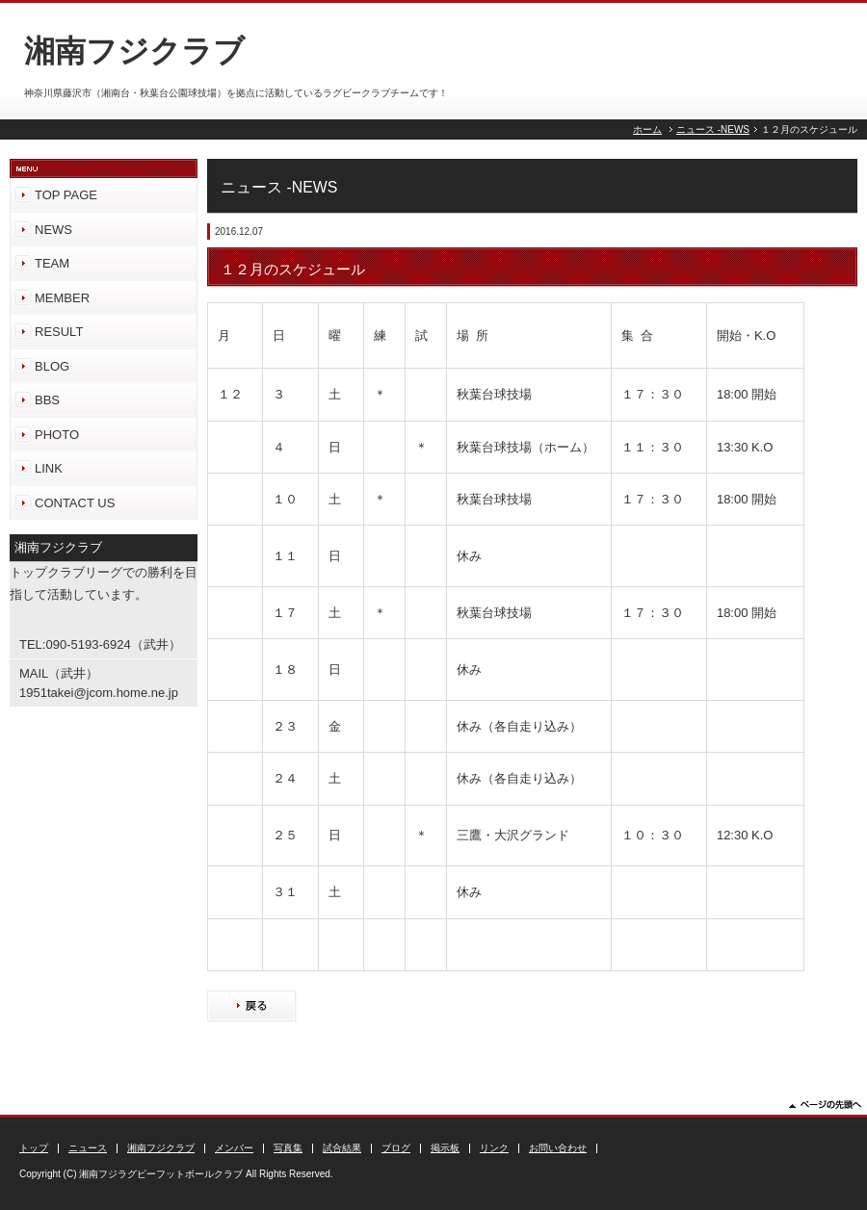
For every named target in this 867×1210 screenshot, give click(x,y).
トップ (33, 1148)
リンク (494, 1148)
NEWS (53, 229)
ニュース (87, 1148)
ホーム (647, 129)
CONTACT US (75, 503)
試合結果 (342, 1148)
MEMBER (62, 298)
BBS (47, 400)
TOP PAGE (66, 195)
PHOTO (57, 434)
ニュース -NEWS (712, 129)
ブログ (395, 1148)
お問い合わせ (558, 1148)
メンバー (234, 1148)
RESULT (59, 331)
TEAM (52, 263)
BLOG (52, 366)
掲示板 (445, 1148)
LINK (49, 468)
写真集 (288, 1148)
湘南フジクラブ (161, 1148)
